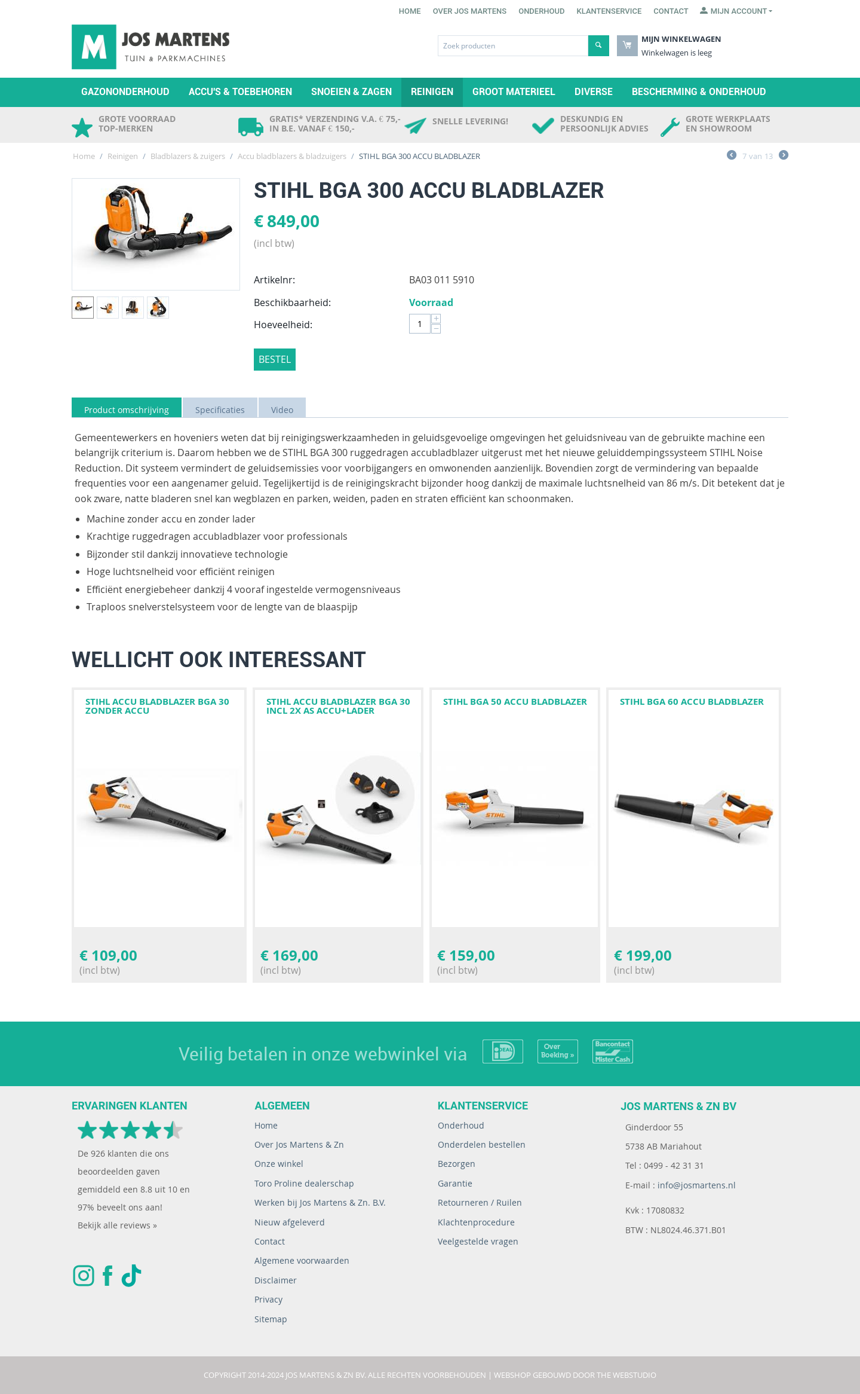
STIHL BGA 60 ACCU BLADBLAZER (692, 701)
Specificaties (220, 409)
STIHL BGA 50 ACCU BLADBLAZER (515, 701)
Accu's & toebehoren (240, 91)
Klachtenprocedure (476, 1222)
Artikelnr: (274, 279)
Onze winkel (278, 1163)
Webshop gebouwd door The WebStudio (575, 1374)
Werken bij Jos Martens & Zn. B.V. (320, 1202)
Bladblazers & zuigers (187, 156)
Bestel (275, 359)
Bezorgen (456, 1163)
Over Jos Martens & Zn (299, 1144)
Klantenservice (609, 11)
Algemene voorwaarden (301, 1260)
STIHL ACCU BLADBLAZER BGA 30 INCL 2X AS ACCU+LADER (338, 706)
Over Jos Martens (469, 11)
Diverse (594, 91)
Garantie (455, 1183)
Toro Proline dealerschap (304, 1183)
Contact (671, 11)
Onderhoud (541, 11)
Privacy (268, 1299)
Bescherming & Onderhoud (699, 91)
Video (282, 409)
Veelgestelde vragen (478, 1241)
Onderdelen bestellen (482, 1144)
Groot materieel (513, 91)
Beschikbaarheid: (292, 302)
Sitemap (270, 1319)
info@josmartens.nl (697, 1185)
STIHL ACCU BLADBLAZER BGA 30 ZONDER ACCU (157, 706)
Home (410, 11)
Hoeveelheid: (283, 324)
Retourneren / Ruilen (480, 1202)
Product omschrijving (126, 409)
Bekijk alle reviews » (117, 1225)
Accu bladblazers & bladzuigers (292, 156)
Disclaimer (275, 1280)
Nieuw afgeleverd (289, 1222)
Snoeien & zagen (351, 91)
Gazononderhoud (125, 91)
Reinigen (432, 91)
